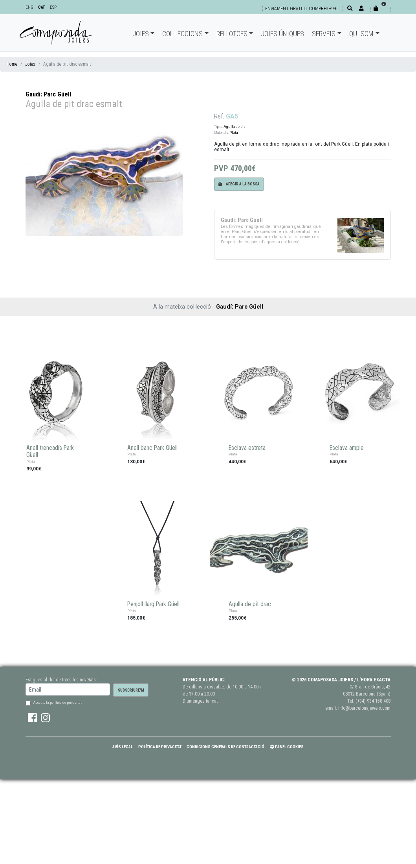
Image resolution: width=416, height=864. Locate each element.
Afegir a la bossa (239, 184)
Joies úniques (282, 34)
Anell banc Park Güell (152, 447)
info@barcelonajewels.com (364, 708)
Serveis (323, 34)
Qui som (361, 34)
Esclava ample (347, 447)
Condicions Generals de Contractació (225, 746)
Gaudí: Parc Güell (48, 94)
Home (11, 64)
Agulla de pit (234, 126)
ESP (53, 7)
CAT (41, 7)
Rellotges (231, 34)
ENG (29, 7)
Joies (140, 34)
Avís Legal (122, 746)
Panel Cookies (287, 746)
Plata (233, 132)
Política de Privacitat (159, 746)
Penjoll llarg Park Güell (153, 604)
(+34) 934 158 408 (373, 701)
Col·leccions (182, 34)
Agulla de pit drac (250, 604)
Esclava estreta (247, 447)
